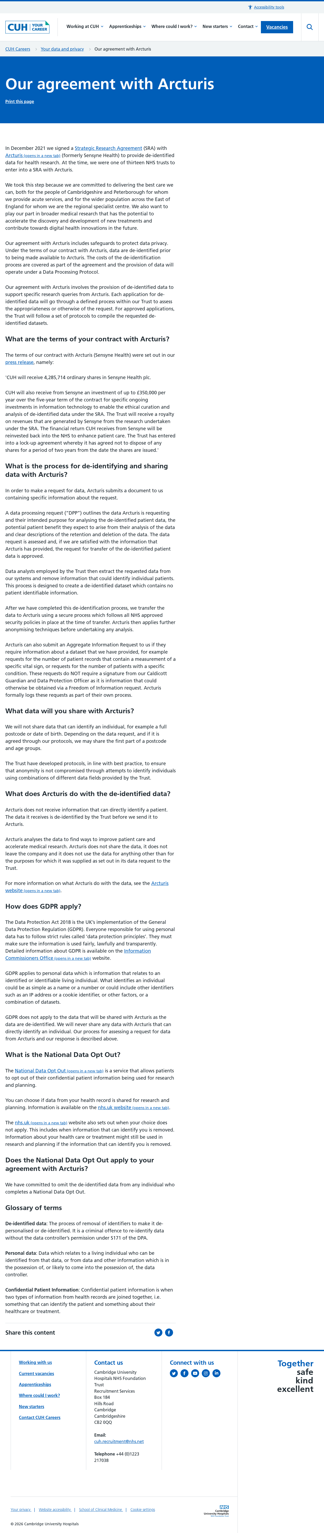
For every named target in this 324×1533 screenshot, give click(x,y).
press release (19, 362)
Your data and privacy (62, 49)
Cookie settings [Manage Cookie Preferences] (142, 1509)
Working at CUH (85, 26)
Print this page (19, 101)
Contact (248, 26)
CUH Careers (17, 49)
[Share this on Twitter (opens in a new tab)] (159, 1333)
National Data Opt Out (59, 1071)
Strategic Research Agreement (108, 148)
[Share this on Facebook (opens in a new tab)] (170, 1333)
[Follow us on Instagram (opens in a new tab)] (207, 1374)
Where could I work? (174, 26)
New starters (217, 26)
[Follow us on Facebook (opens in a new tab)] (186, 1374)
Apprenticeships (127, 26)
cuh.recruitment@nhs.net (119, 1441)
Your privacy (21, 1509)
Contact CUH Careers (39, 1417)
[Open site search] (310, 27)
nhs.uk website (133, 1107)
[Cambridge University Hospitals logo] (31, 27)
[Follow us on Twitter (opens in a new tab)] (175, 1374)
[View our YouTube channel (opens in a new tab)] (196, 1374)
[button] (266, 7)
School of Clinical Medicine (101, 1509)
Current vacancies (36, 1373)
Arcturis (32, 155)
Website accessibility (55, 1509)
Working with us (35, 1362)
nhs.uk (41, 1123)
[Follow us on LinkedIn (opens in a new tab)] (217, 1374)
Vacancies (277, 27)
